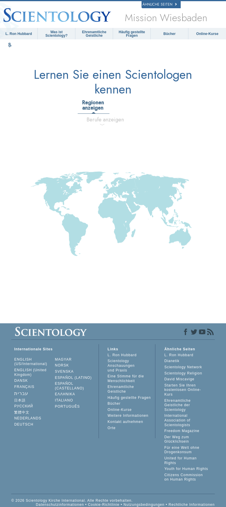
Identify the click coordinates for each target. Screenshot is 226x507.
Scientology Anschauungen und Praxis (121, 365)
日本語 (20, 400)
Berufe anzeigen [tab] (104, 119)
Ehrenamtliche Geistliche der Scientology (177, 405)
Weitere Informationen (128, 416)
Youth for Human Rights (186, 469)
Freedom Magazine (181, 431)
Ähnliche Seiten (159, 4)
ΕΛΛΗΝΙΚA (65, 394)
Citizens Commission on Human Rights (183, 477)
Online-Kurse (207, 34)
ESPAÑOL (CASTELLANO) (69, 385)
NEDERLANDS (27, 418)
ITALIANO (64, 400)
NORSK (62, 365)
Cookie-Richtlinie (103, 505)
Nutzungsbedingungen (144, 505)
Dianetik (171, 361)
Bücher (169, 34)
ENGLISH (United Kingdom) (30, 372)
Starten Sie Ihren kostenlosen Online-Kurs (182, 389)
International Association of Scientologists (177, 420)
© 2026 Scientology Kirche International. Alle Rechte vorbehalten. (72, 500)
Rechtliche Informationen (192, 505)
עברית (21, 393)
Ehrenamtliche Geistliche (94, 34)
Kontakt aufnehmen (125, 422)
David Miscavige (179, 379)
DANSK (21, 381)
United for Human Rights (180, 460)
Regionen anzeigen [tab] (93, 105)
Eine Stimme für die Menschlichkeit (126, 378)
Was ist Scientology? (56, 34)
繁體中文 (21, 412)
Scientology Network (183, 367)
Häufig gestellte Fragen (132, 34)
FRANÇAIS (24, 387)
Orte (112, 428)
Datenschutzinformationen (60, 505)
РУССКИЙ (23, 406)
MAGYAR (63, 359)
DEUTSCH (23, 424)
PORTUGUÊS (67, 406)
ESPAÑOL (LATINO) (73, 378)
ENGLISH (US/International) (30, 361)
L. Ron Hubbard (19, 34)
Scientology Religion (183, 373)
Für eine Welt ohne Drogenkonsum (181, 450)
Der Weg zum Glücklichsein (176, 439)
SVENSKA (64, 371)
